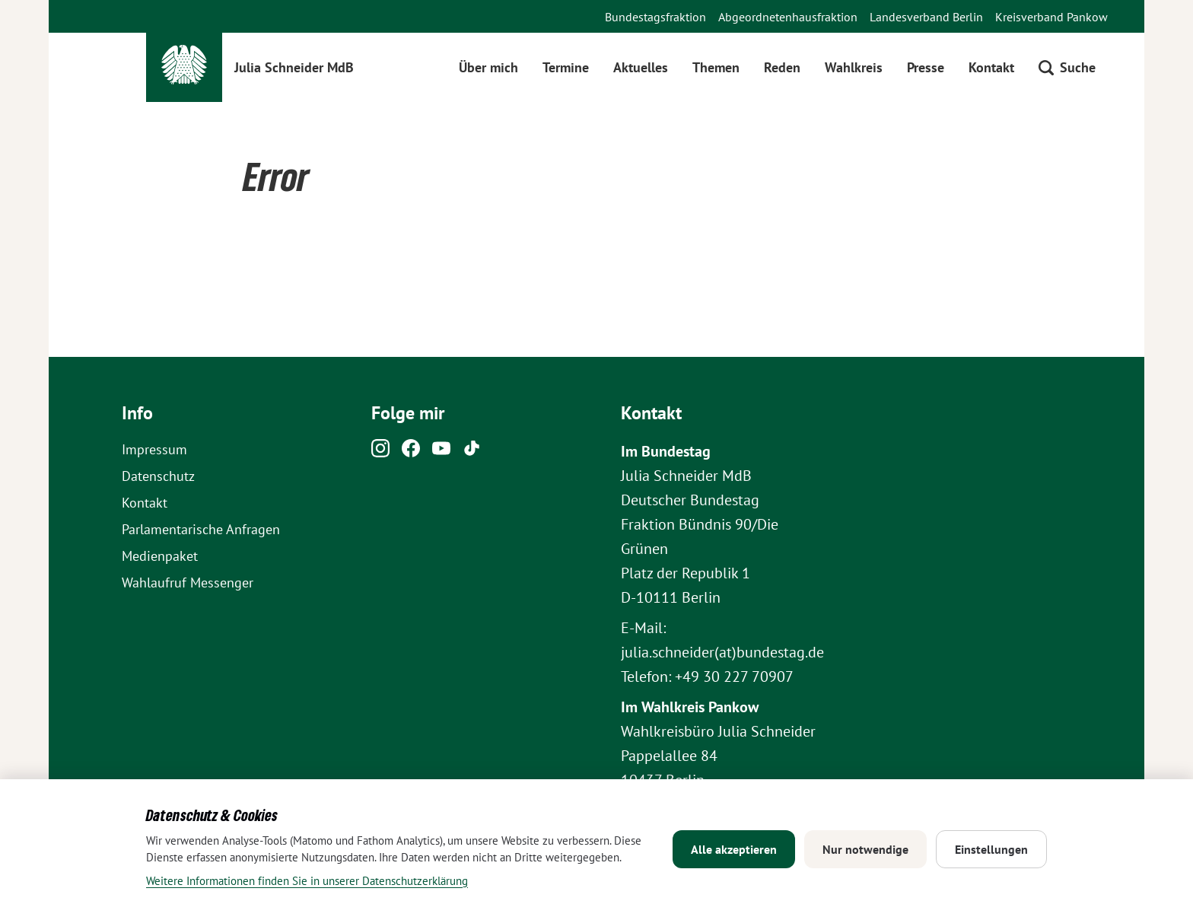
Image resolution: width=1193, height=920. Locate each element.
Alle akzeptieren (734, 849)
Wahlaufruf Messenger (187, 582)
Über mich (488, 67)
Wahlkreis (854, 67)
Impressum (154, 449)
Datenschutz (158, 476)
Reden (782, 67)
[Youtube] (441, 452)
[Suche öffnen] (1067, 67)
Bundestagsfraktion (655, 16)
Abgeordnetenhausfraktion (787, 16)
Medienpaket (160, 556)
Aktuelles (640, 67)
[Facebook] (411, 452)
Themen (716, 67)
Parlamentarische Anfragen (201, 529)
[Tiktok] (472, 452)
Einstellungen (991, 849)
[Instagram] (380, 452)
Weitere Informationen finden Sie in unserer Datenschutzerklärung (307, 881)
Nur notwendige (865, 849)
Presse (925, 67)
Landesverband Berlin (926, 16)
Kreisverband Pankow (1051, 16)
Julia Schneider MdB (294, 67)
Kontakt (991, 67)
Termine (565, 67)
